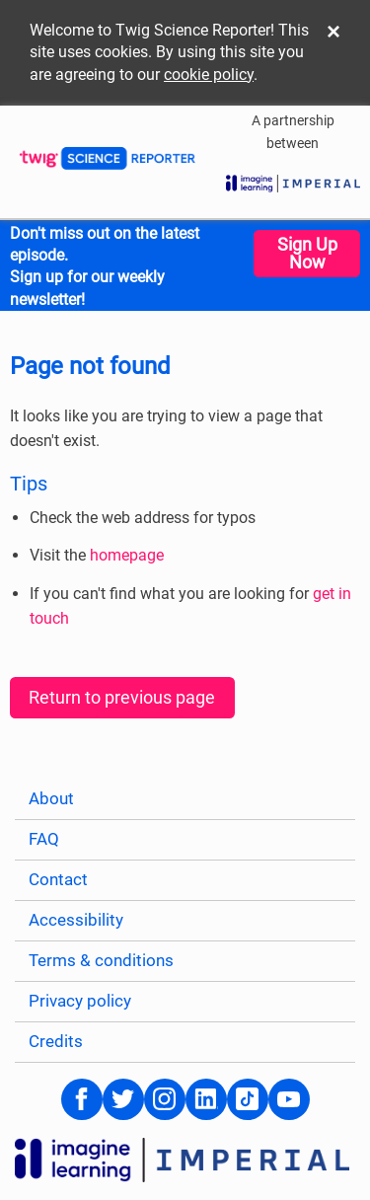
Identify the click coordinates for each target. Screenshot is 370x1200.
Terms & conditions (101, 960)
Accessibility (76, 920)
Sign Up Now (307, 253)
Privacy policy (80, 1001)
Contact (58, 879)
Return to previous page (122, 697)
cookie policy (209, 74)
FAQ (44, 839)
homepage (127, 555)
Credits (56, 1041)
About (51, 798)
